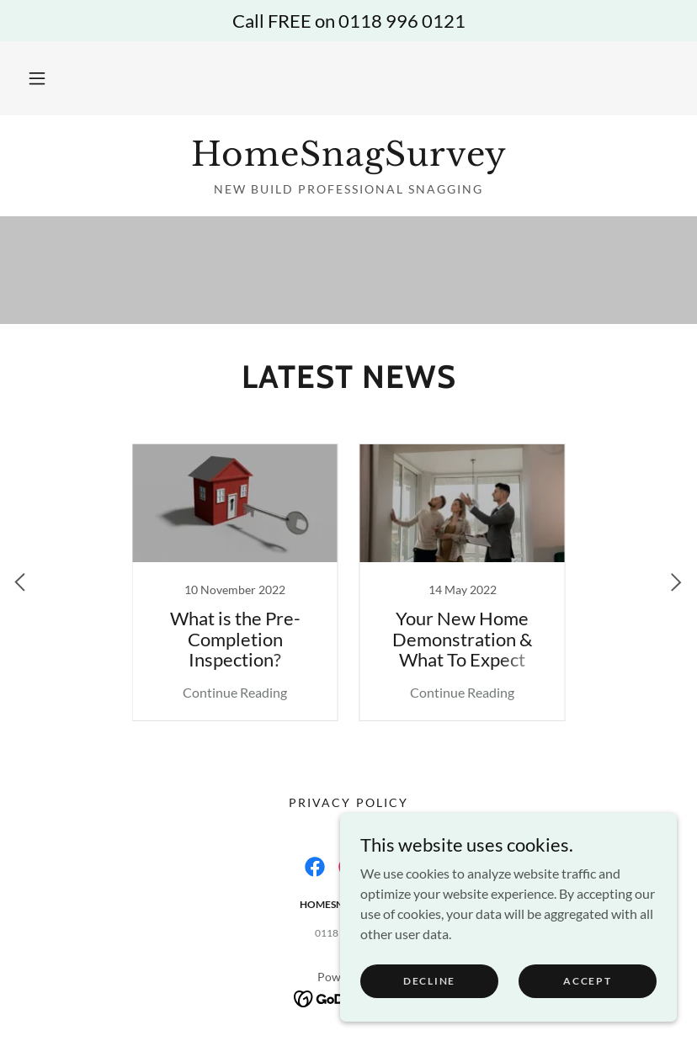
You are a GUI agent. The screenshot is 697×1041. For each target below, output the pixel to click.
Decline (429, 981)
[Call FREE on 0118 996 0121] (348, 21)
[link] (348, 160)
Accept (587, 981)
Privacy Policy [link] (348, 802)
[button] (37, 78)
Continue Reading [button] (235, 692)
